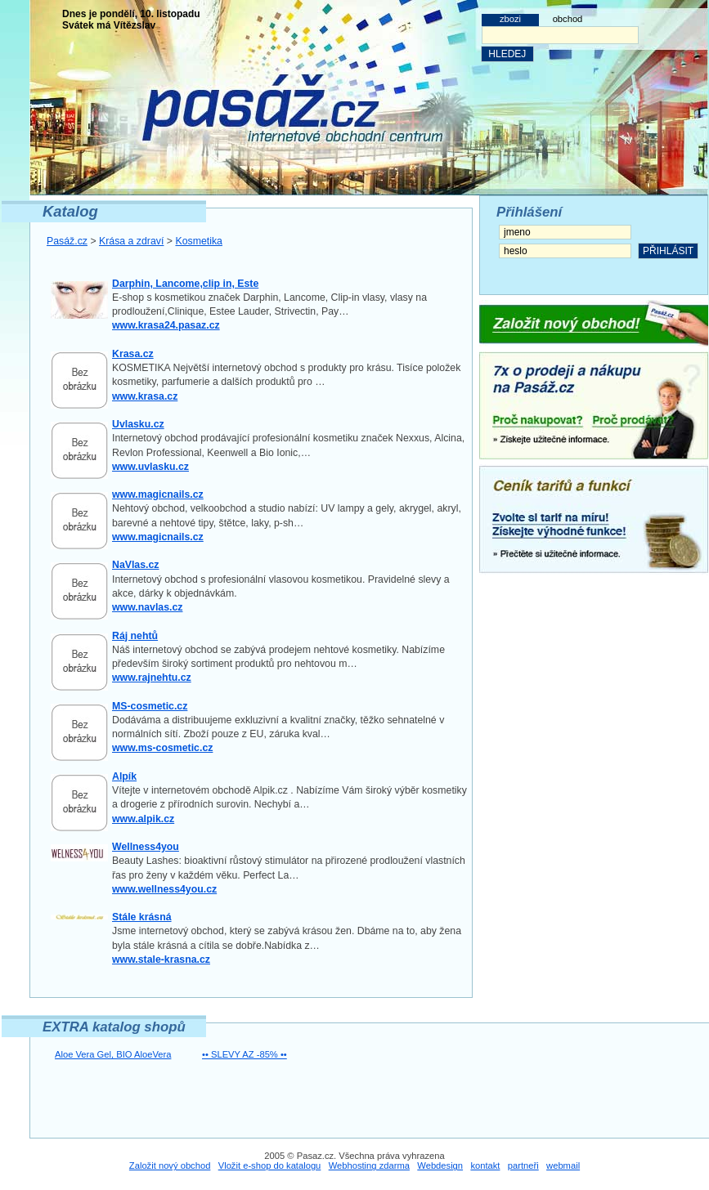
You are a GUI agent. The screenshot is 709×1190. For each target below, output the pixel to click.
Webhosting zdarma (369, 1165)
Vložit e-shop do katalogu (269, 1165)
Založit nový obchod (170, 1165)
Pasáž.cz (67, 241)
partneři (523, 1165)
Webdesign (440, 1165)
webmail (563, 1165)
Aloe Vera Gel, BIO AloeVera (113, 1054)
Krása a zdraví (131, 241)
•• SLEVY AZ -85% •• (244, 1054)
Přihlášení (529, 212)
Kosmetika (198, 241)
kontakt (485, 1165)
